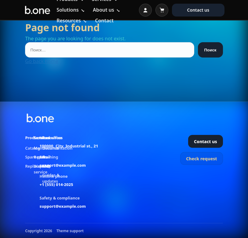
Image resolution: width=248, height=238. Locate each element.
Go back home (41, 61)
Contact (104, 20)
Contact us (198, 10)
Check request (201, 159)
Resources (69, 20)
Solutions (67, 9)
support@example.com (63, 165)
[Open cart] (161, 10)
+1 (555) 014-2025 (56, 184)
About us (103, 9)
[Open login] (145, 10)
